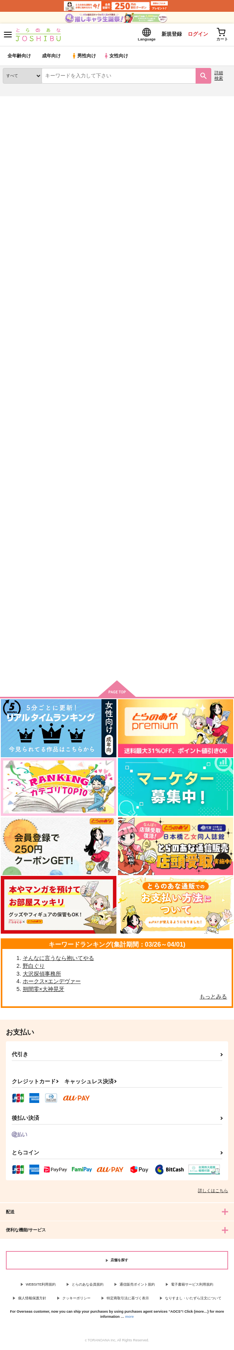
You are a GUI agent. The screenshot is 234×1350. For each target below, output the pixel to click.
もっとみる (213, 998)
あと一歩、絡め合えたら (31, 554)
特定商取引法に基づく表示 (128, 1299)
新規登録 (168, 35)
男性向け (84, 57)
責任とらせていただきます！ (114, 554)
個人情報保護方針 (32, 1299)
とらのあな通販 (18, 101)
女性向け (118, 57)
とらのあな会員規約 (87, 1285)
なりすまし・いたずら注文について (193, 1299)
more (129, 1317)
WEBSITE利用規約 (41, 1285)
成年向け (52, 57)
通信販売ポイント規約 (137, 1285)
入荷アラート (22, 114)
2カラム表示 (211, 203)
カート (117, 422)
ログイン (195, 35)
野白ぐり (34, 967)
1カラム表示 (224, 203)
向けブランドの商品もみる (117, 664)
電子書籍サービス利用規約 (192, 1285)
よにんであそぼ (99, 345)
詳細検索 (218, 76)
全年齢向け (19, 57)
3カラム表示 (197, 203)
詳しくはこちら (213, 1191)
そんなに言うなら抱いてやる (58, 959)
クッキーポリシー (76, 1299)
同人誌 (46, 101)
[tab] (60, 185)
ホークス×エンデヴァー (52, 982)
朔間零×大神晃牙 (43, 990)
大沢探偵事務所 (42, 974)
